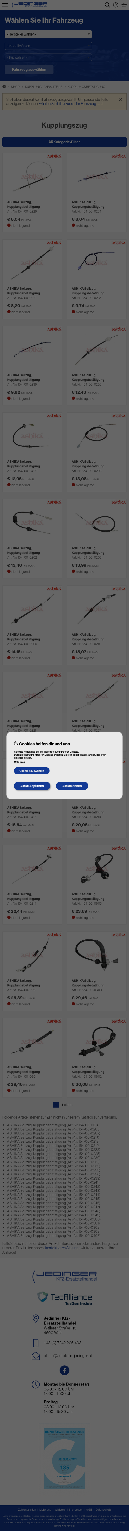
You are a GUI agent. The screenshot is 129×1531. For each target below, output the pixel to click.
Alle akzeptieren (32, 786)
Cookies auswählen (31, 771)
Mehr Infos (19, 762)
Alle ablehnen (72, 786)
